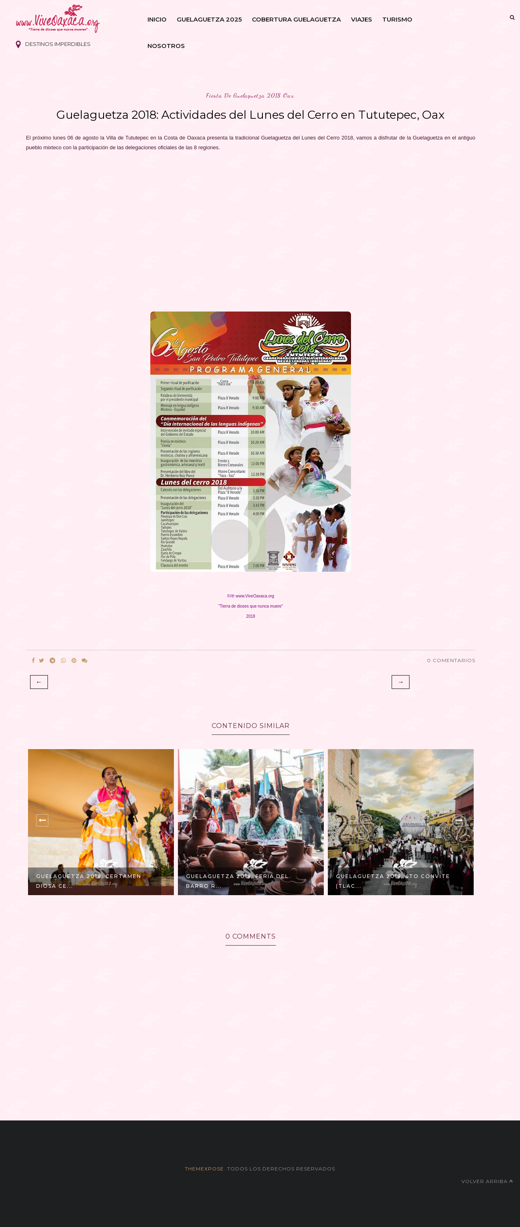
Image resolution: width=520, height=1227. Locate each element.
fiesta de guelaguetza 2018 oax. (250, 95)
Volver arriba (487, 1181)
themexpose (204, 1169)
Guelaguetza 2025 (209, 19)
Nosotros (166, 46)
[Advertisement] (250, 229)
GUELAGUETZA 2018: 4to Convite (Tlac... (393, 881)
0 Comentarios (451, 660)
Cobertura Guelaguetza (296, 19)
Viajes (361, 19)
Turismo (397, 19)
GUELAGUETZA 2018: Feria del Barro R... (237, 881)
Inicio (157, 19)
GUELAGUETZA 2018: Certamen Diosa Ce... (88, 881)
